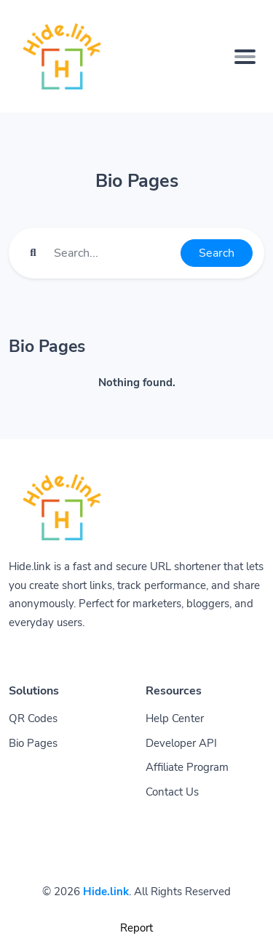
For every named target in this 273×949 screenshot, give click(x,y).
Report (136, 928)
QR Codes (33, 718)
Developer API (181, 743)
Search (216, 253)
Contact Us (172, 792)
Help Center (175, 718)
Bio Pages (33, 743)
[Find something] (113, 253)
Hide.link (106, 891)
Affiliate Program (187, 767)
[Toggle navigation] (245, 57)
